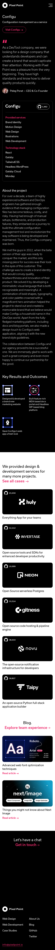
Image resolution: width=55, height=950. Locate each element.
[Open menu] (51, 5)
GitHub (33, 930)
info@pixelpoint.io (12, 945)
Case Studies (9, 930)
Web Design (9, 919)
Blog (31, 924)
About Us (34, 919)
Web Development (12, 924)
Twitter (33, 936)
